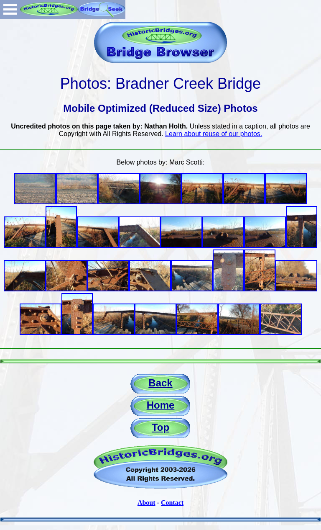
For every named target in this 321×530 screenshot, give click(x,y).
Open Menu (10, 9)
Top (160, 427)
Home (161, 405)
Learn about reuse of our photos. (213, 133)
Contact (172, 502)
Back (160, 382)
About (146, 502)
